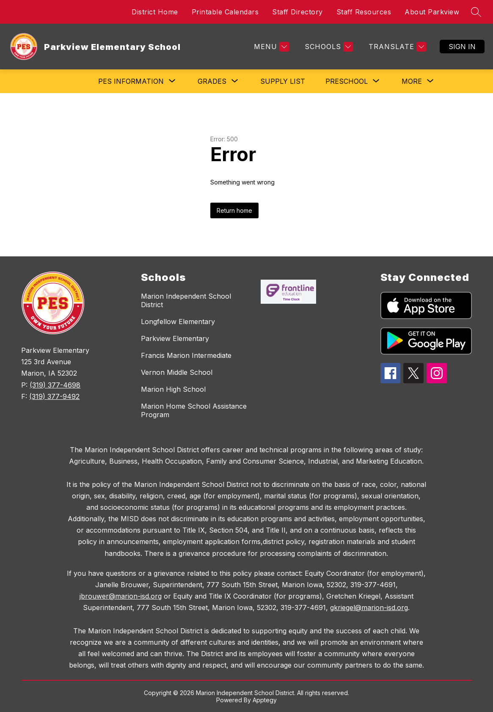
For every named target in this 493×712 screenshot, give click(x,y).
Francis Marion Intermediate (186, 355)
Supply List (282, 81)
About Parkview (432, 12)
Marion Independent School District (186, 300)
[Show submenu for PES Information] (131, 81)
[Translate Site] (396, 46)
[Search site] (476, 12)
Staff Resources (363, 12)
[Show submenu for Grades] (212, 81)
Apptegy (265, 700)
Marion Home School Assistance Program (194, 410)
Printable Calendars (225, 12)
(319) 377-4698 (55, 385)
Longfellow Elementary (178, 321)
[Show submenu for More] (412, 81)
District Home (155, 12)
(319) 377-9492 (54, 396)
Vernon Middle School (176, 372)
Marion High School (173, 389)
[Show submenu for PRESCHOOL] (346, 81)
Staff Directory (297, 12)
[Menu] (270, 46)
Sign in (462, 46)
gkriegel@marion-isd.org (369, 607)
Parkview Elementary (175, 338)
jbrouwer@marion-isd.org (121, 596)
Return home (234, 210)
